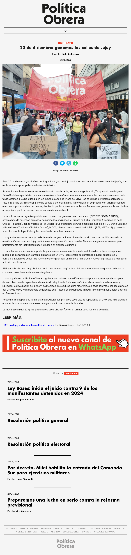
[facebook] (55, 163)
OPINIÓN (86, 532)
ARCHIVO (55, 532)
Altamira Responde (104, 532)
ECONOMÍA (81, 529)
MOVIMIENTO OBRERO (52, 529)
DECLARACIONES (71, 532)
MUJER (69, 529)
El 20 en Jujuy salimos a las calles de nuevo (28, 325)
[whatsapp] (75, 163)
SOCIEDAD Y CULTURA (100, 529)
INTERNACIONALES (29, 529)
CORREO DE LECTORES (27, 532)
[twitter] (62, 163)
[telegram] (68, 163)
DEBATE (44, 532)
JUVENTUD (119, 529)
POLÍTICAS (65, 43)
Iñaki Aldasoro (70, 54)
